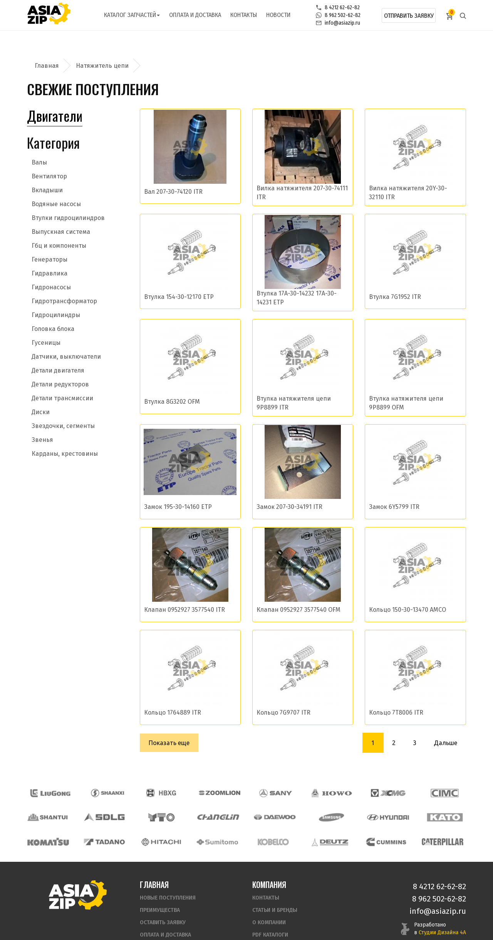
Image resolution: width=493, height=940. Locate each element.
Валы (39, 162)
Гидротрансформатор (64, 301)
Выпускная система (61, 231)
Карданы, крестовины (65, 453)
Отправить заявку (409, 15)
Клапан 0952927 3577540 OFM (298, 609)
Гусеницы (46, 342)
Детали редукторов (60, 384)
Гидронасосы (51, 287)
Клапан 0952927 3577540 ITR (184, 609)
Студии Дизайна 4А (442, 909)
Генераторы (49, 259)
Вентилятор (49, 176)
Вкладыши (47, 190)
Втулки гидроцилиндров (68, 218)
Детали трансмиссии (62, 398)
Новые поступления (168, 874)
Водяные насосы (56, 204)
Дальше (445, 742)
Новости (278, 14)
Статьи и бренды (274, 886)
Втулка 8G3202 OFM (172, 401)
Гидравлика (49, 273)
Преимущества (160, 886)
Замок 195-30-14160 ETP (178, 506)
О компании (269, 899)
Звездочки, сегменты (63, 426)
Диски (41, 412)
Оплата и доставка (195, 14)
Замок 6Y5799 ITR (394, 506)
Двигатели (54, 115)
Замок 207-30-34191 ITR (289, 506)
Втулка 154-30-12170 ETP (179, 296)
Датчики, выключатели (66, 356)
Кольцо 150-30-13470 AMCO (407, 609)
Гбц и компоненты (59, 245)
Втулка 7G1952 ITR (395, 296)
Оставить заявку (163, 899)
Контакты (243, 14)
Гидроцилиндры (56, 315)
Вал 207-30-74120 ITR (173, 191)
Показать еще (169, 742)
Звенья (42, 439)
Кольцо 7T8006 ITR (396, 712)
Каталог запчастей (132, 14)
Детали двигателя (58, 370)
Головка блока (53, 328)
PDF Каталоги (270, 911)
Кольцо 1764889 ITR (172, 712)
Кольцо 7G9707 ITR (283, 712)
